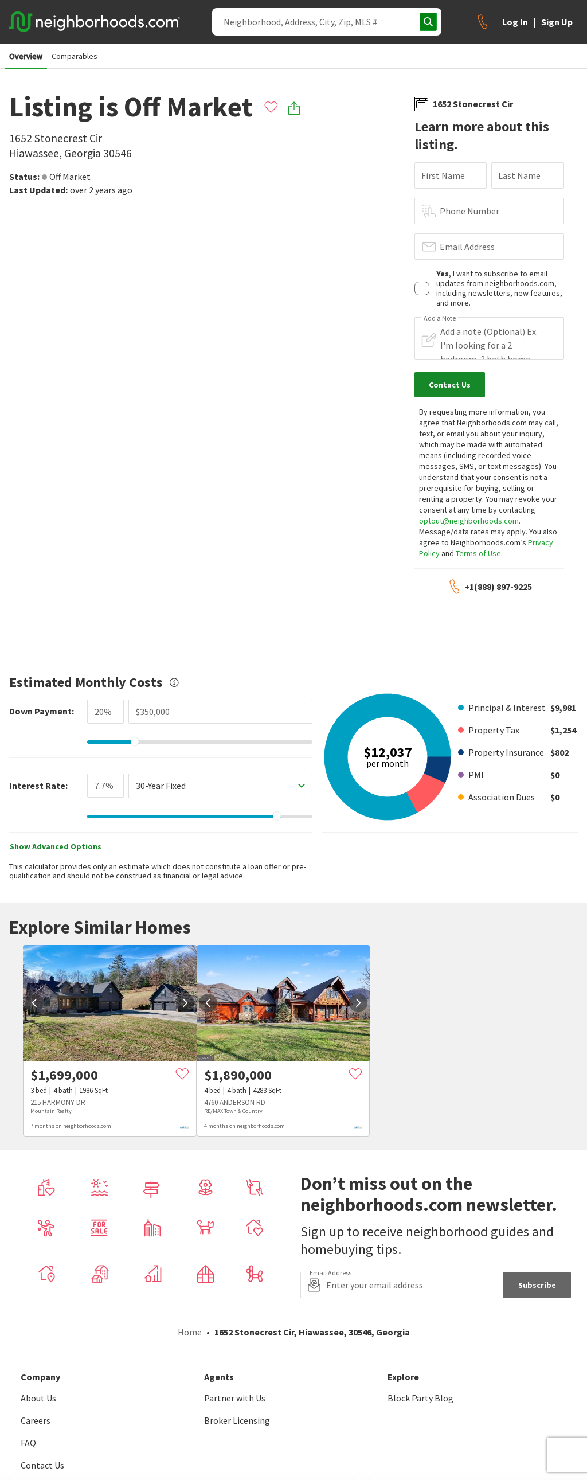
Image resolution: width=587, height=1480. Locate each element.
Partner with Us (234, 1398)
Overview (25, 56)
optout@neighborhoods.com (469, 521)
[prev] (34, 1003)
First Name (443, 175)
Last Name (519, 175)
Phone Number (469, 211)
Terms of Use (478, 553)
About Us (38, 1398)
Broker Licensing (237, 1420)
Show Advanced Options (55, 846)
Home (190, 1332)
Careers (35, 1420)
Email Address (467, 246)
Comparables (74, 56)
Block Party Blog (420, 1398)
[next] (185, 1003)
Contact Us (42, 1465)
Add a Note (440, 318)
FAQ (28, 1442)
